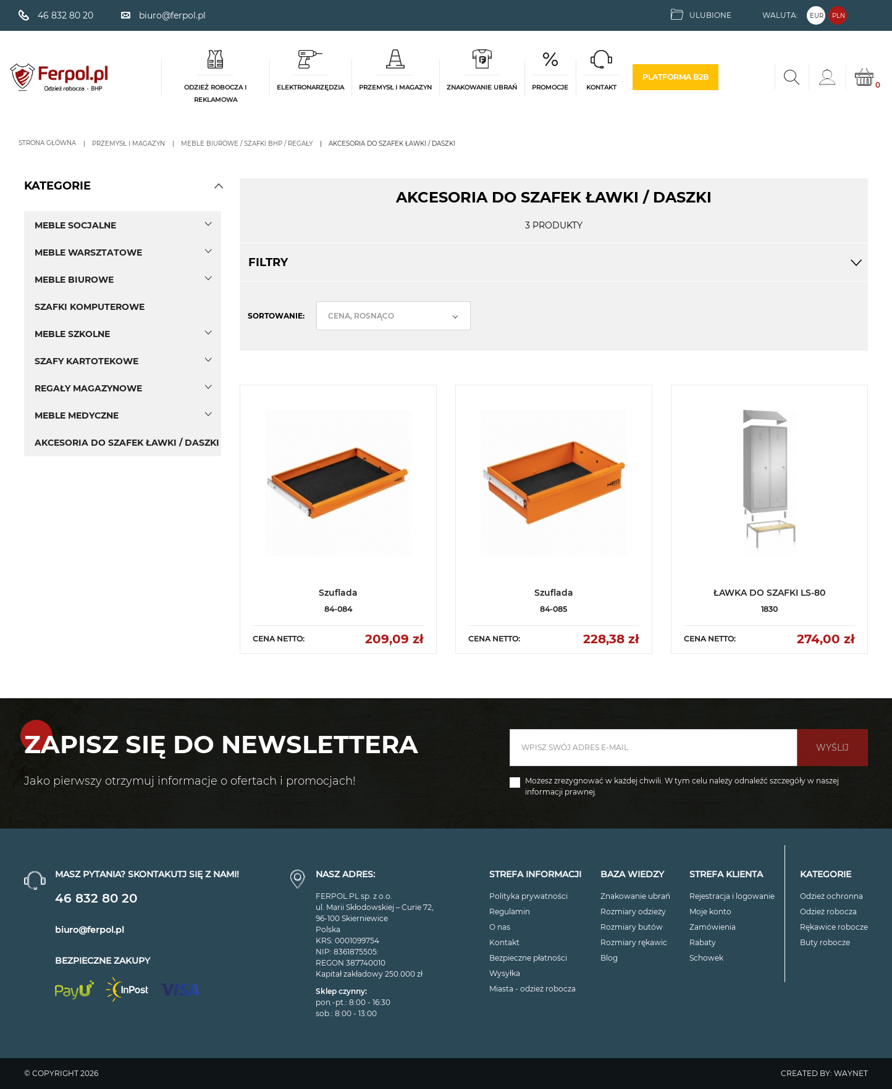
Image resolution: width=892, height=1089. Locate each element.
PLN (838, 16)
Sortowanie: (276, 315)
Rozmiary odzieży (633, 911)
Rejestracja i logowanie (732, 896)
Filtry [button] (553, 262)
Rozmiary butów (631, 927)
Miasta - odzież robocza (532, 988)
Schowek (706, 957)
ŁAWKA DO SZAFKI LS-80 (769, 592)
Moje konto (710, 911)
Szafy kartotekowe (86, 361)
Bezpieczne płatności (528, 957)
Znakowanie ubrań (635, 896)
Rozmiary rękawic (633, 942)
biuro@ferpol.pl (89, 929)
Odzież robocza (828, 911)
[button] (218, 185)
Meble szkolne (72, 334)
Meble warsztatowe (88, 252)
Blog (609, 957)
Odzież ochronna (831, 896)
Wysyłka (504, 973)
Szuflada (338, 592)
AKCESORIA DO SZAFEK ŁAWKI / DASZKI (127, 442)
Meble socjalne (75, 225)
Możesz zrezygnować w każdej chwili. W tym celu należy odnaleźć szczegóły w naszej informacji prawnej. (682, 786)
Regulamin (509, 911)
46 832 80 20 (96, 898)
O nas (499, 927)
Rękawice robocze (834, 927)
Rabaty (702, 942)
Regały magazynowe (88, 388)
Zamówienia (712, 927)
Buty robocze (825, 942)
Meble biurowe (74, 279)
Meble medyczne (77, 415)
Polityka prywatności (528, 896)
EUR (816, 16)
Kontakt (504, 942)
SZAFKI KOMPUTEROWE (90, 306)
